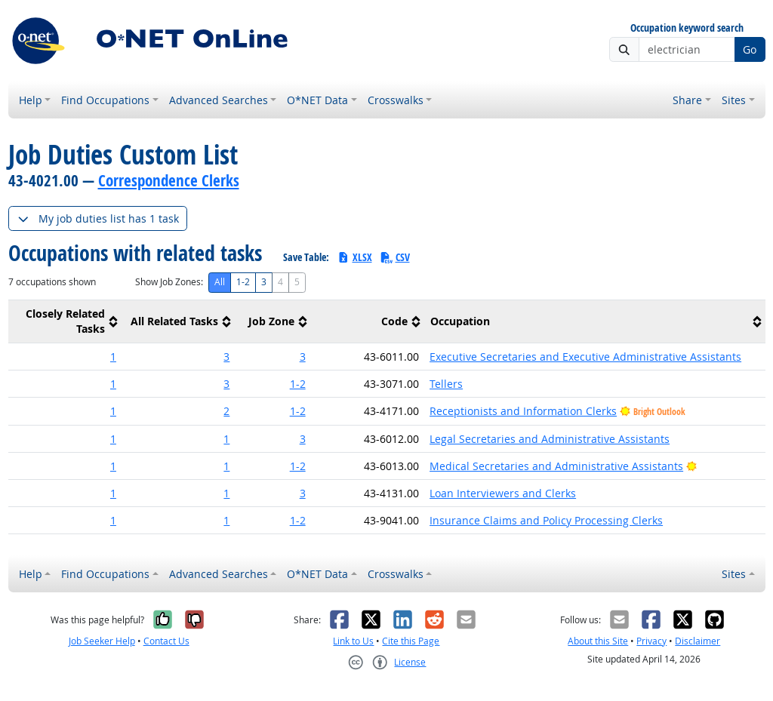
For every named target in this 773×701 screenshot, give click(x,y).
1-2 (243, 281)
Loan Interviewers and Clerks (503, 493)
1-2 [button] (298, 384)
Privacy (651, 641)
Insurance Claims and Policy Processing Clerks (546, 520)
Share (687, 100)
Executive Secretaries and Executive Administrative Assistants (585, 356)
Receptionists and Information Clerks (523, 411)
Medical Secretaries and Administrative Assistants (556, 466)
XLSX (354, 257)
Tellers (446, 384)
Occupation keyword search (687, 28)
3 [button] (226, 356)
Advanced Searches (218, 100)
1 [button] (113, 356)
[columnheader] (65, 321)
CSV (395, 257)
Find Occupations (105, 100)
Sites (734, 100)
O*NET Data (317, 100)
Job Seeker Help (102, 641)
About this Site (598, 641)
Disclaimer (697, 641)
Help (30, 100)
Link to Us (353, 641)
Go (749, 49)
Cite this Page (410, 641)
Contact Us (166, 641)
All (219, 281)
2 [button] (226, 411)
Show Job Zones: (169, 281)
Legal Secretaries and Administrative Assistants (550, 439)
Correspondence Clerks (168, 180)
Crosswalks (395, 100)
